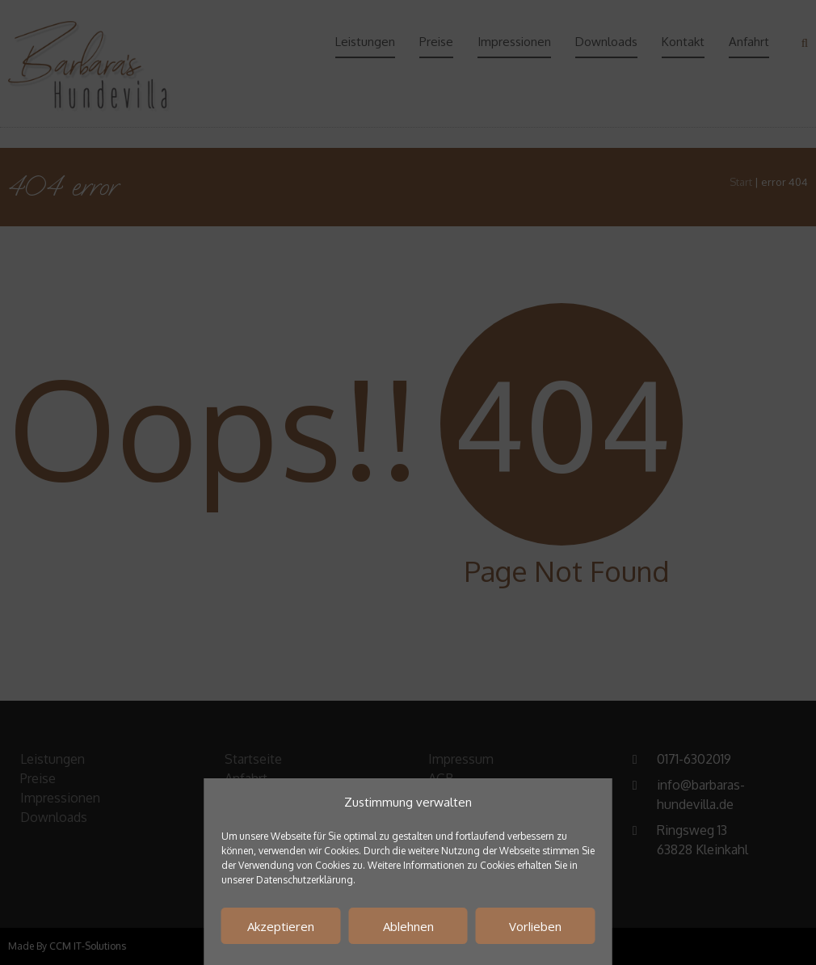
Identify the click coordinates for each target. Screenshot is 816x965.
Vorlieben (535, 926)
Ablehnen (408, 926)
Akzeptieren (280, 926)
